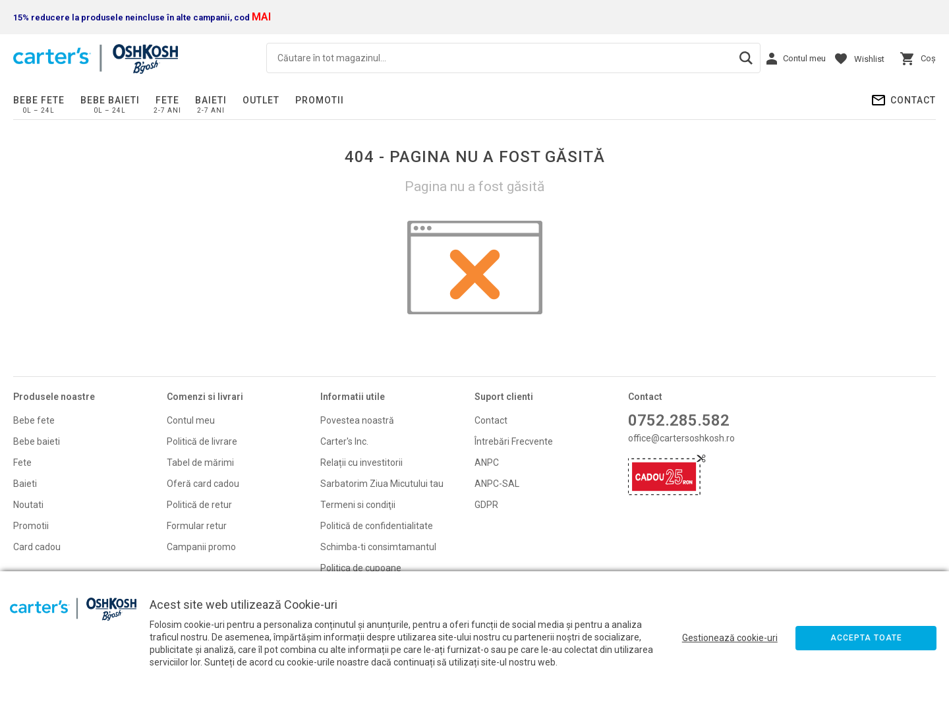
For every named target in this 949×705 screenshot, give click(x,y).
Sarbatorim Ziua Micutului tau (382, 483)
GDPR (486, 504)
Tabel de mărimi (200, 462)
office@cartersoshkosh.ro (681, 438)
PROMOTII (319, 100)
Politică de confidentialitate (376, 526)
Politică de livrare (202, 441)
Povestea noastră (357, 420)
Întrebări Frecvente (513, 441)
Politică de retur (199, 504)
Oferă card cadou (203, 483)
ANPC (486, 462)
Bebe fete (39, 100)
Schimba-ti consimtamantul (378, 547)
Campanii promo (201, 547)
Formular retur (197, 526)
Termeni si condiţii (357, 504)
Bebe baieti (110, 100)
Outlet (261, 100)
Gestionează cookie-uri (730, 638)
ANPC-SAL (496, 483)
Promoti (30, 526)
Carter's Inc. (344, 441)
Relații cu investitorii (361, 462)
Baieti (211, 100)
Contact (913, 100)
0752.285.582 (679, 420)
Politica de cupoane (360, 568)
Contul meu (191, 420)
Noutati (28, 504)
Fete (167, 100)
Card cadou (37, 547)
